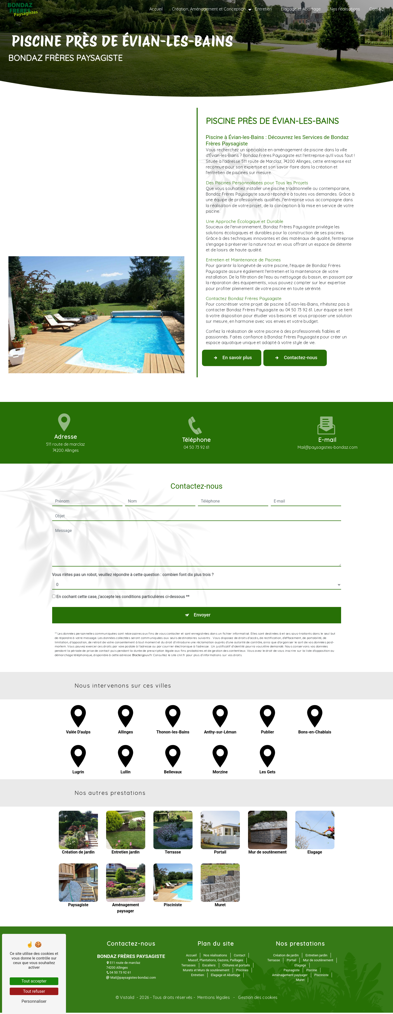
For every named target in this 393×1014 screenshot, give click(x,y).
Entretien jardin (317, 957)
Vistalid (128, 998)
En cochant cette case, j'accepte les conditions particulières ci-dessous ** (122, 574)
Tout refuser (34, 991)
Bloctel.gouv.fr (142, 633)
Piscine (311, 971)
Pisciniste (321, 976)
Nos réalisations (344, 9)
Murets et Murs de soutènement (206, 971)
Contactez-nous (300, 358)
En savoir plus (233, 358)
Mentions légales (213, 998)
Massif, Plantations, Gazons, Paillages (215, 962)
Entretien (262, 9)
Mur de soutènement (318, 962)
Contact (376, 9)
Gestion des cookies (257, 998)
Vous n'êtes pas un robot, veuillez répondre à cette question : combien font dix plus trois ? (133, 552)
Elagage (300, 966)
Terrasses (188, 966)
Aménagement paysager (290, 976)
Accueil (155, 9)
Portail (291, 962)
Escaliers (209, 966)
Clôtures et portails (236, 966)
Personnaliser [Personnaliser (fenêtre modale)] (34, 1001)
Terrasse (273, 962)
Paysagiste (291, 971)
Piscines (242, 971)
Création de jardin (286, 957)
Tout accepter (34, 981)
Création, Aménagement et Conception (208, 9)
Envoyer (202, 593)
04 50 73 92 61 (118, 974)
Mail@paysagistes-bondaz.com (131, 979)
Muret (300, 981)
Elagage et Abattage (300, 9)
